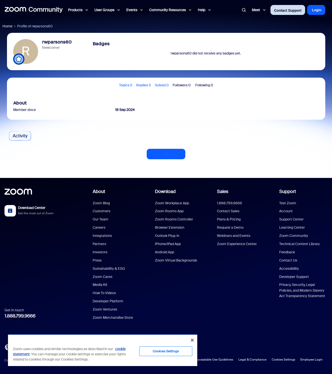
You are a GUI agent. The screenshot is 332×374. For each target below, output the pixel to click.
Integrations (102, 235)
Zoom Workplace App (172, 203)
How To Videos (104, 293)
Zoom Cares (102, 276)
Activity (20, 136)
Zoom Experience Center (237, 244)
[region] (102, 350)
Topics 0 (125, 85)
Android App (164, 252)
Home (7, 26)
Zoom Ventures (105, 309)
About (99, 192)
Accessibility (289, 268)
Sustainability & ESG (109, 268)
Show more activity (166, 152)
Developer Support (294, 276)
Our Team (100, 219)
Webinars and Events (233, 235)
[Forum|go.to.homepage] (33, 10)
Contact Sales (228, 211)
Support (287, 192)
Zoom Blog (101, 203)
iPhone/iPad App (168, 244)
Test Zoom (287, 203)
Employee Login (311, 360)
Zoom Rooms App (169, 211)
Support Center (291, 219)
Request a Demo (230, 227)
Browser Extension (169, 227)
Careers (99, 227)
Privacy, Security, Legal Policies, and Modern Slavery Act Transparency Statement (302, 290)
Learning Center (292, 227)
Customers (101, 211)
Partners (99, 244)
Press (97, 260)
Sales (222, 192)
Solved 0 (162, 85)
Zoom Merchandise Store (113, 317)
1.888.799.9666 (19, 316)
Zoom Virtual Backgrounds (176, 260)
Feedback (287, 252)
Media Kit (100, 284)
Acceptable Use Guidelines (214, 360)
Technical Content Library (299, 244)
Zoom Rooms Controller (174, 219)
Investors (100, 252)
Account (286, 211)
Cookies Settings (283, 360)
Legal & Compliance (252, 360)
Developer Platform (108, 301)
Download (165, 192)
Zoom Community (293, 235)
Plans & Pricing (229, 219)
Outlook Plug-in (167, 235)
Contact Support (288, 10)
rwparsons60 (56, 42)
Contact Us (288, 260)
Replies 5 (143, 85)
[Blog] (7, 347)
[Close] (192, 340)
